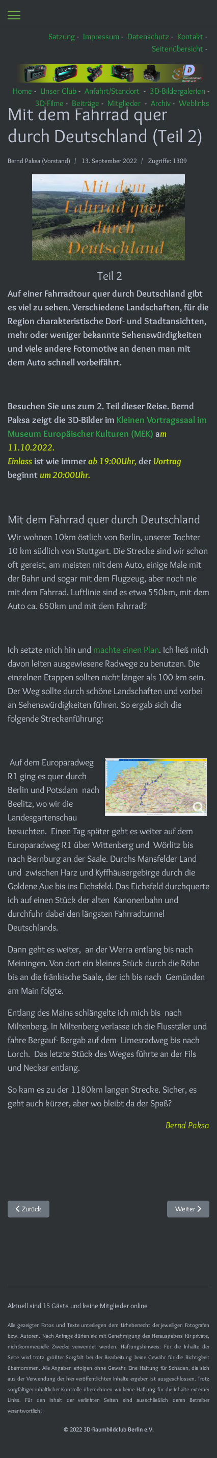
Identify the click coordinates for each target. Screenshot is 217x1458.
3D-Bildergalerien (177, 91)
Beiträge (85, 103)
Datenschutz (148, 36)
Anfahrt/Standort (112, 91)
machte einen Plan (126, 649)
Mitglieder (124, 103)
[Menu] (14, 15)
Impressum (101, 36)
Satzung (61, 36)
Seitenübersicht (177, 49)
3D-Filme (49, 103)
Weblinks (194, 103)
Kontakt (190, 36)
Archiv (161, 103)
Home (22, 91)
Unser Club (58, 91)
